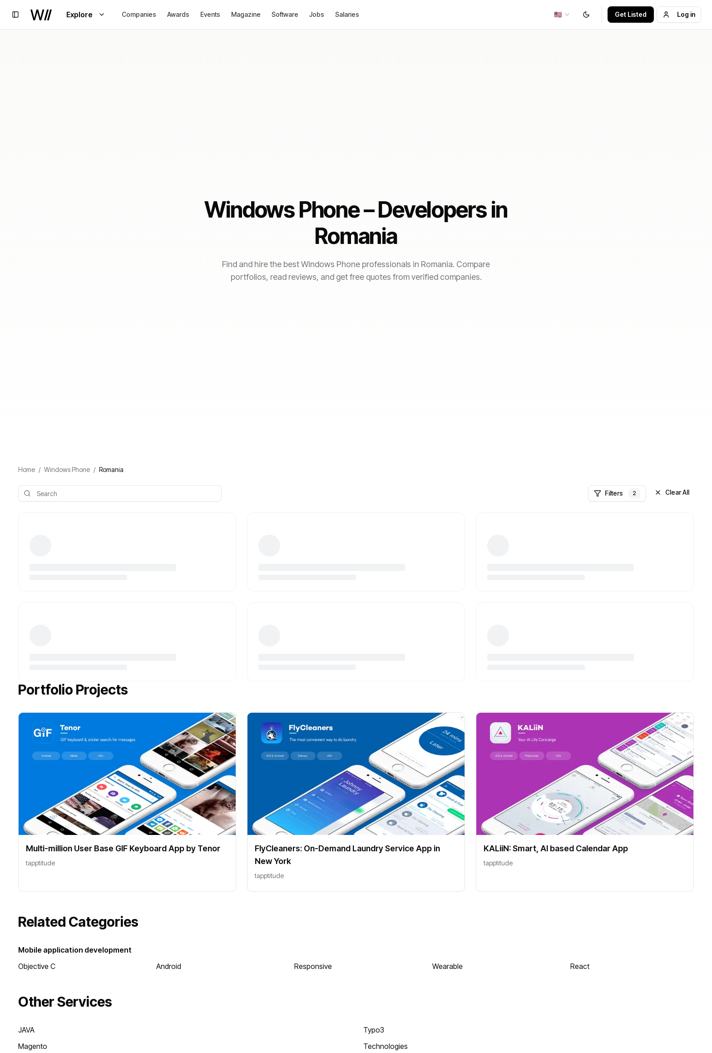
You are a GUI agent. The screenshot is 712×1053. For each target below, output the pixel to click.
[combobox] (562, 14)
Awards (178, 14)
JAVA (26, 1029)
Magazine (246, 14)
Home (26, 469)
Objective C (36, 966)
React (579, 966)
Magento (32, 1046)
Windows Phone (67, 469)
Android (168, 966)
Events (210, 14)
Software (285, 14)
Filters (617, 493)
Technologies (385, 1046)
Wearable (447, 966)
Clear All (671, 492)
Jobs (316, 14)
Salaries (347, 14)
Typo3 (373, 1029)
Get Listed (631, 14)
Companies (139, 14)
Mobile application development (75, 949)
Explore (85, 14)
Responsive (313, 966)
